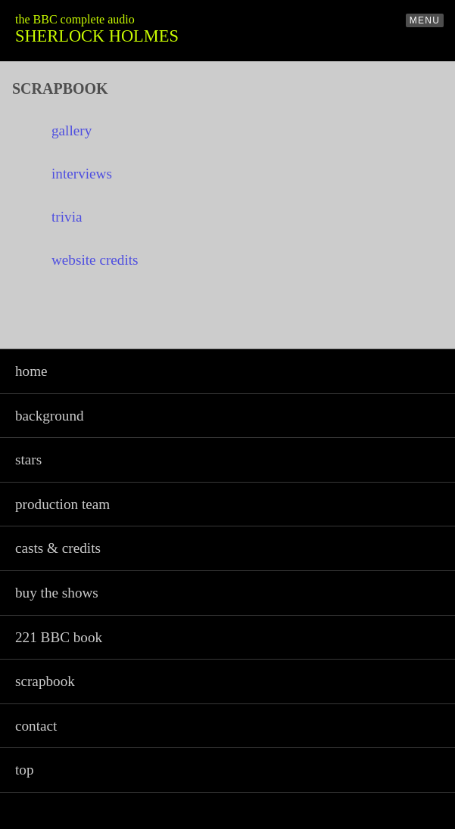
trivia (67, 217)
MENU (425, 20)
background (49, 416)
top (24, 770)
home (31, 371)
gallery (71, 130)
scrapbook (45, 681)
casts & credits (58, 548)
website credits (95, 260)
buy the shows (56, 593)
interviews (81, 174)
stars (28, 459)
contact (36, 726)
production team (62, 504)
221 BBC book (58, 637)
